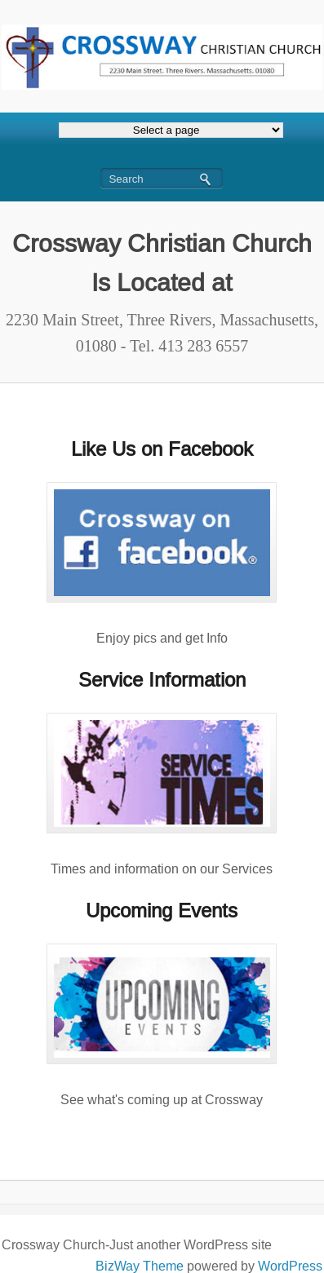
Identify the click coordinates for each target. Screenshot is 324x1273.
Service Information (162, 680)
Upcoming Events (161, 910)
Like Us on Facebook (162, 449)
